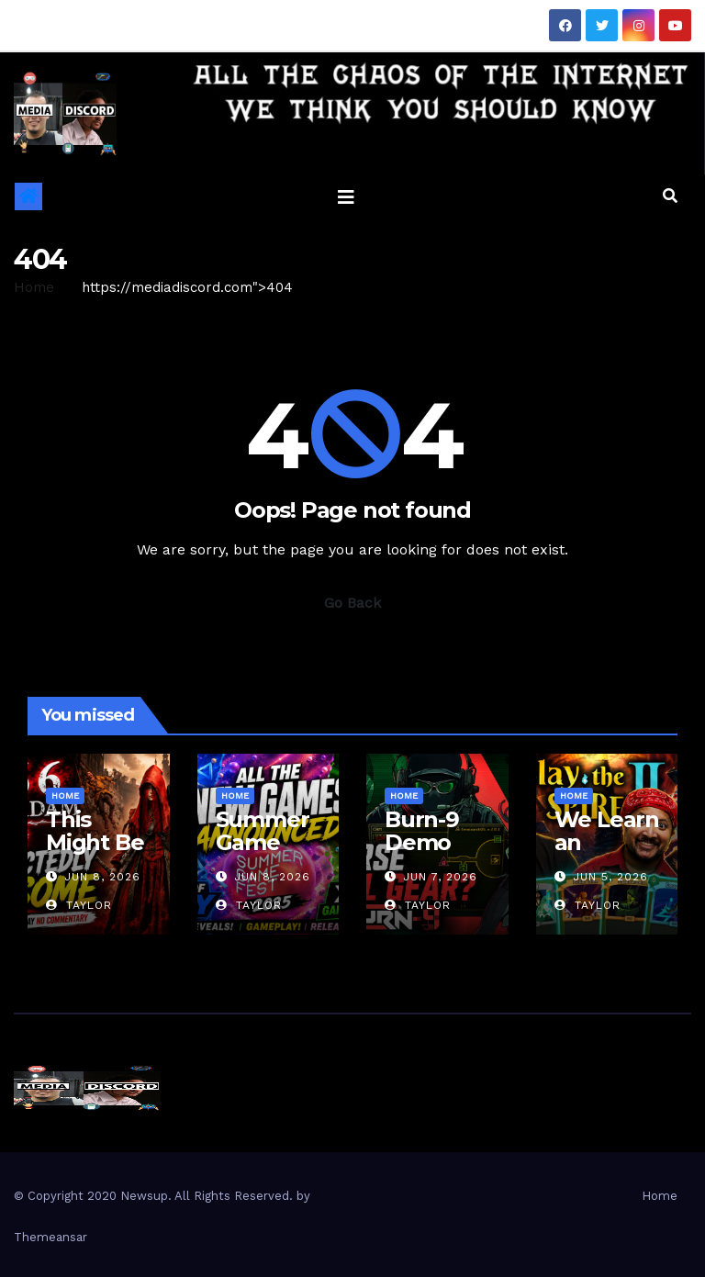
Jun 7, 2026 (440, 876)
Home (34, 287)
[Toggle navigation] (346, 196)
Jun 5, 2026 (610, 876)
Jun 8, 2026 (102, 876)
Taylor (79, 905)
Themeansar (50, 1237)
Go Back (352, 602)
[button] (670, 196)
